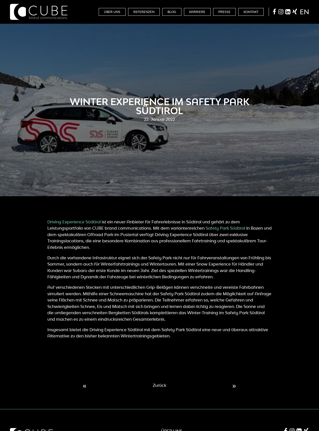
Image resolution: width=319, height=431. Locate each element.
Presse (224, 12)
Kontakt (250, 12)
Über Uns (112, 12)
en (304, 12)
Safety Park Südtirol (225, 228)
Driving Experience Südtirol (74, 221)
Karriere (197, 12)
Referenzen (144, 12)
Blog (171, 12)
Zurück (159, 385)
